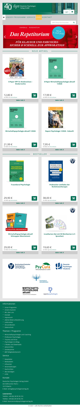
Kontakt (47, 17)
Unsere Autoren (10, 310)
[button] (5, 36)
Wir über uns (9, 312)
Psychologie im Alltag (12, 342)
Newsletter (8, 359)
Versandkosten (14, 97)
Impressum (9, 317)
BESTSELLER (40, 154)
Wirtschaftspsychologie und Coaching (18, 335)
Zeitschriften (9, 347)
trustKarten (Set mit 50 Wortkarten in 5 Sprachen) (59, 235)
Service (31, 17)
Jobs (38, 17)
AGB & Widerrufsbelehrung (14, 320)
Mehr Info (20, 100)
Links (6, 374)
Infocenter (8, 364)
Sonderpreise (9, 349)
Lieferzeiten (9, 322)
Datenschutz (9, 327)
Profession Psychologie (13, 337)
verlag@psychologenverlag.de (18, 389)
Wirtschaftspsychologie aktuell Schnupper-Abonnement (20, 235)
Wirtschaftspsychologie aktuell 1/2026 (20, 131)
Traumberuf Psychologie (20, 185)
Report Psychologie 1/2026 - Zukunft (59, 131)
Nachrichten (9, 369)
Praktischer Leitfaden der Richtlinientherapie (59, 186)
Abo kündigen (9, 372)
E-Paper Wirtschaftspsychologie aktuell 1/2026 (59, 83)
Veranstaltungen (10, 367)
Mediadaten (9, 362)
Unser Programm (16, 17)
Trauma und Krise (11, 340)
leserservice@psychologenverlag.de (20, 401)
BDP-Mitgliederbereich (13, 352)
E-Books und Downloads (13, 344)
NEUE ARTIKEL (40, 51)
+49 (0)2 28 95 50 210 (16, 396)
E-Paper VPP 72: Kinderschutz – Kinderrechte (20, 83)
